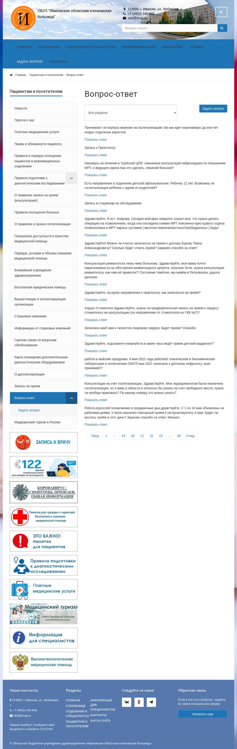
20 (133, 436)
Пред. (95, 436)
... (114, 436)
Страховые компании (31, 316)
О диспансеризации (29, 374)
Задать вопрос (30, 61)
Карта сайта (100, 720)
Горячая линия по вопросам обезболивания (35, 342)
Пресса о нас (24, 120)
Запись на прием (27, 386)
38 (179, 436)
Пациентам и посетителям (46, 75)
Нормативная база (139, 47)
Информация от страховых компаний (43, 328)
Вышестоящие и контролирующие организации (40, 301)
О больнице (48, 47)
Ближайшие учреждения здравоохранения (33, 272)
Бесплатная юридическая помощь (40, 287)
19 (123, 436)
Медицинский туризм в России (37, 422)
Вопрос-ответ (75, 75)
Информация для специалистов (102, 705)
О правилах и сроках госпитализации (43, 224)
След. (190, 436)
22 (151, 436)
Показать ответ (95, 139)
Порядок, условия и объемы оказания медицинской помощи (43, 255)
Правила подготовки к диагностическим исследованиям (40, 180)
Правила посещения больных (37, 212)
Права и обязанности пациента (38, 144)
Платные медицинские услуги (37, 132)
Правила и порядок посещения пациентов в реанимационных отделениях (38, 161)
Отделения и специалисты (90, 47)
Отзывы (196, 47)
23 (161, 436)
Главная (24, 47)
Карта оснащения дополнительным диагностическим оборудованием (41, 359)
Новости (21, 108)
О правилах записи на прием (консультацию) (36, 197)
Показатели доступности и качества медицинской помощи (42, 238)
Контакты (58, 61)
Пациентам (172, 47)
